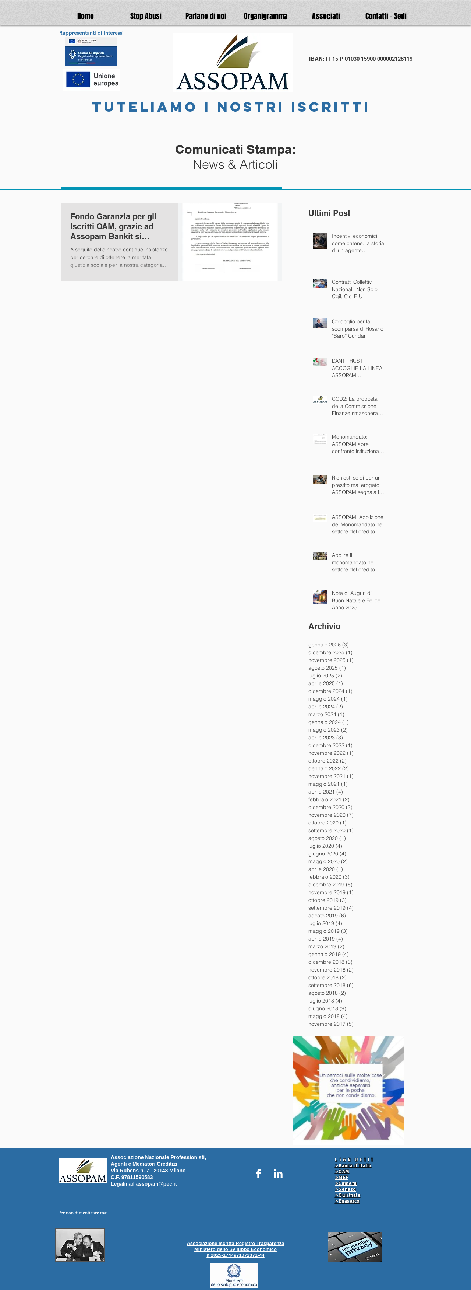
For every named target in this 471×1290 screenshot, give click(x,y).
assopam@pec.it (156, 1184)
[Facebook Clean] (258, 1173)
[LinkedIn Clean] (278, 1173)
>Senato (345, 1189)
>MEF (341, 1177)
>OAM (342, 1171)
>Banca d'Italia (353, 1165)
